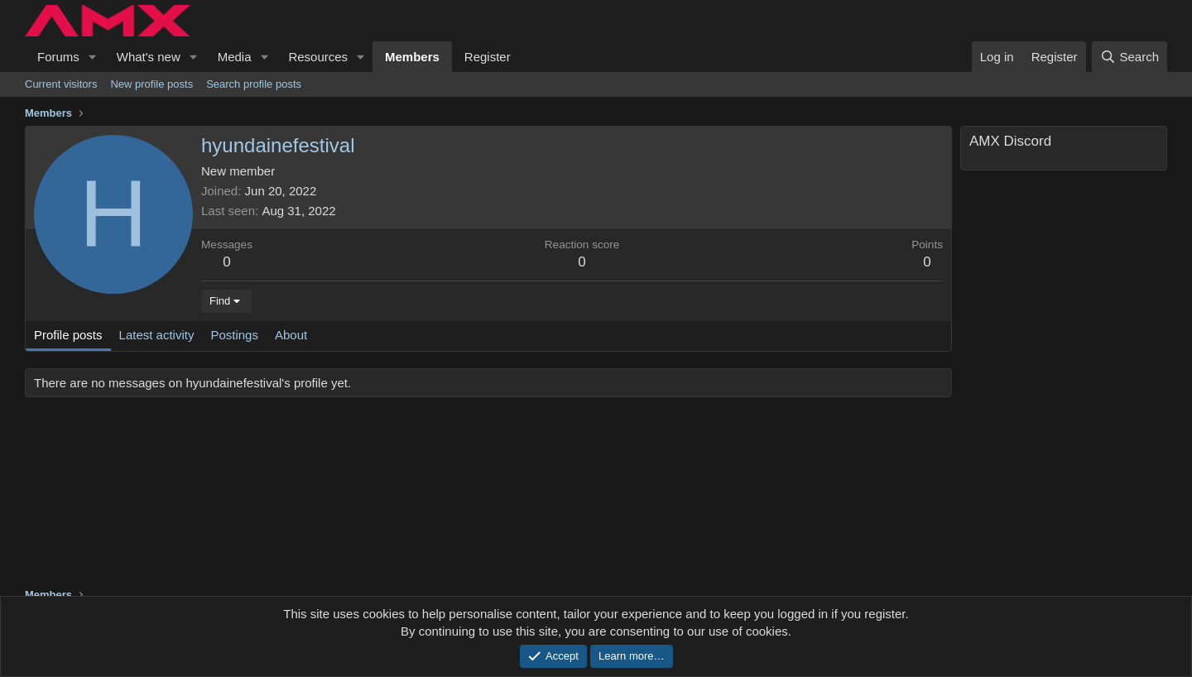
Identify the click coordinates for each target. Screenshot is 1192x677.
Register (487, 57)
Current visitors (61, 84)
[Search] (1129, 56)
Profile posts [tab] (68, 335)
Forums (58, 57)
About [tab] (291, 335)
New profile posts (151, 84)
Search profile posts (253, 84)
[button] (92, 56)
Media (235, 57)
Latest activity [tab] (157, 335)
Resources (318, 57)
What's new (148, 57)
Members (412, 57)
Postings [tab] (234, 335)
